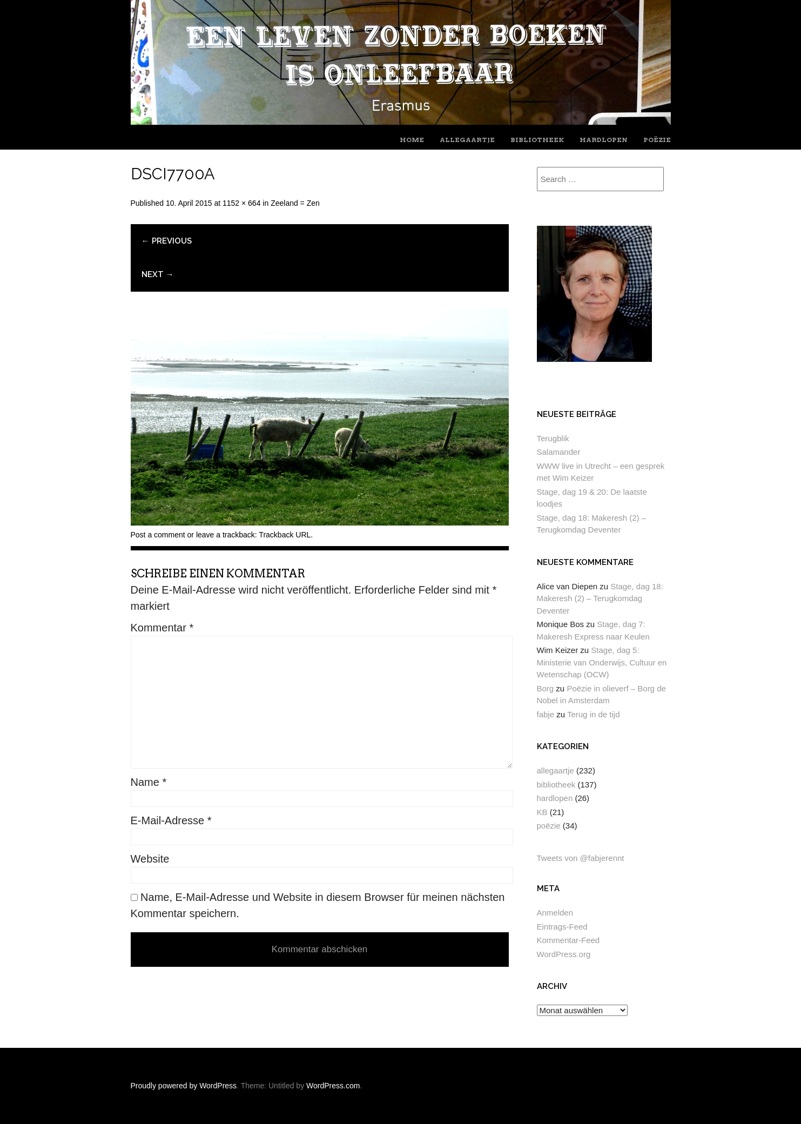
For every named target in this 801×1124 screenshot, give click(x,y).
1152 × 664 (241, 203)
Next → (158, 274)
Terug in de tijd (593, 714)
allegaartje (467, 140)
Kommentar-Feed (568, 940)
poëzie (657, 140)
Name (149, 782)
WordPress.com (333, 1085)
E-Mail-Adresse (171, 820)
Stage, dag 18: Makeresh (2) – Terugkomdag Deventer (600, 598)
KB (542, 812)
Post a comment (158, 534)
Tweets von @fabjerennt (580, 858)
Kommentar (162, 628)
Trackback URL (285, 534)
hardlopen (604, 140)
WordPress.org (564, 954)
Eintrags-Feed (562, 926)
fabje (546, 714)
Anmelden (555, 912)
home (412, 140)
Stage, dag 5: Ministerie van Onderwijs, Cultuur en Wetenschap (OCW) (602, 662)
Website (150, 859)
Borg (545, 688)
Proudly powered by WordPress (184, 1085)
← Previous (167, 241)
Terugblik (553, 438)
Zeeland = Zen (295, 203)
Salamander (559, 451)
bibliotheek (537, 140)
